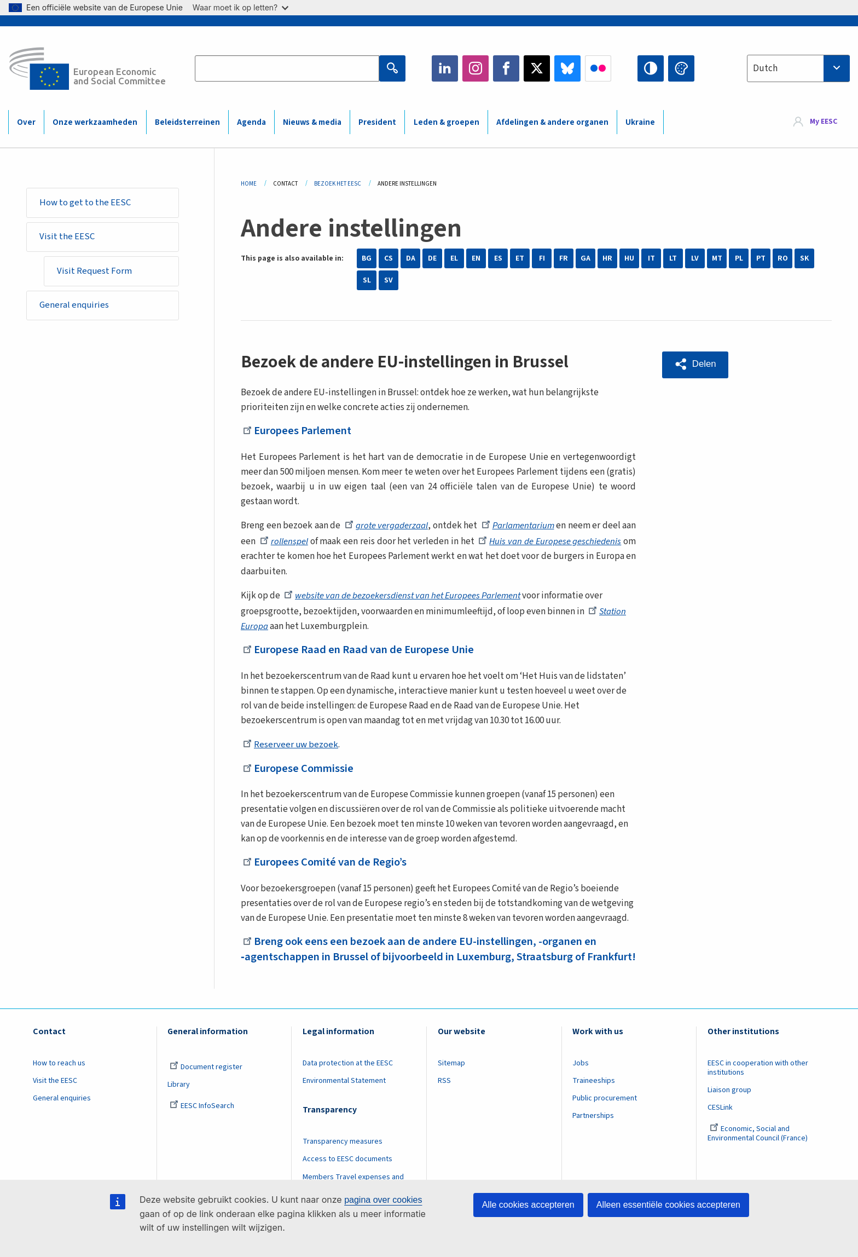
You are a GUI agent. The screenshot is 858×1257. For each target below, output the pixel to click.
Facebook (506, 68)
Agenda (251, 122)
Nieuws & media (312, 122)
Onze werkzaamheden (95, 122)
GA (585, 258)
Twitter (537, 68)
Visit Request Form (95, 272)
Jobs (580, 1077)
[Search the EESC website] (287, 68)
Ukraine (640, 122)
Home (249, 184)
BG (367, 258)
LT (673, 258)
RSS (444, 1094)
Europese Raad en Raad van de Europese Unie (362, 649)
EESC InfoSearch (202, 1120)
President (377, 122)
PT (761, 258)
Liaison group (729, 1104)
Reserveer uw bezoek (291, 744)
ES (498, 258)
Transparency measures (342, 1156)
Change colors (681, 68)
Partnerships (593, 1130)
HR (607, 258)
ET (519, 258)
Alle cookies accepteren (528, 1204)
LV (695, 258)
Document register (206, 1081)
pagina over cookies (383, 1199)
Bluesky (567, 68)
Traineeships (593, 1094)
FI (542, 258)
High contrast (650, 68)
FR (563, 258)
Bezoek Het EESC (337, 184)
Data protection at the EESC (348, 1077)
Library (178, 1098)
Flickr (598, 68)
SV (388, 280)
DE (432, 258)
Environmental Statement (344, 1094)
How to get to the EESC (85, 202)
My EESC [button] (823, 121)
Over (26, 122)
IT (651, 258)
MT (717, 258)
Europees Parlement (300, 430)
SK (804, 258)
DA (410, 258)
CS (388, 258)
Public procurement (604, 1112)
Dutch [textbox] (765, 68)
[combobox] (798, 68)
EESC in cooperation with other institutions (758, 1082)
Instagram (475, 68)
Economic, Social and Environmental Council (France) (758, 1148)
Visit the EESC (67, 237)
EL (454, 258)
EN (476, 258)
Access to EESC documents (347, 1173)
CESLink (720, 1121)
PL (739, 258)
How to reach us (59, 1077)
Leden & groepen (446, 122)
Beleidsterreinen (187, 122)
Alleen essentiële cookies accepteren (668, 1204)
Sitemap (451, 1077)
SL (367, 280)
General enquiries (75, 307)
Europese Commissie (300, 767)
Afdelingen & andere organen (552, 122)
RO (783, 258)
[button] (696, 364)
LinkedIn (445, 68)
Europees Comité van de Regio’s (328, 862)
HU (629, 258)
